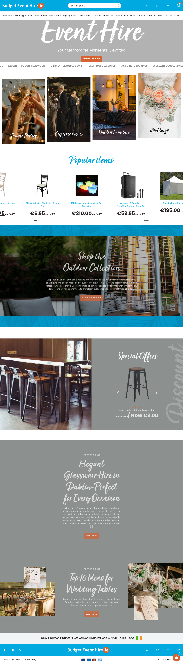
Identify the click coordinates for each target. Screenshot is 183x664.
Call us (148, 7)
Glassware (108, 15)
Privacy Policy (30, 660)
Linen (88, 15)
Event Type (20, 15)
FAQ (178, 15)
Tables (44, 15)
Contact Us (159, 7)
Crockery (97, 15)
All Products (8, 15)
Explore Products (91, 58)
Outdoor (141, 15)
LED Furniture (129, 15)
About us (151, 15)
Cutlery (118, 15)
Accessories (33, 15)
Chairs (82, 15)
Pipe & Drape (55, 15)
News (159, 15)
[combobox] (93, 5)
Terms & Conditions (11, 660)
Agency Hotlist (70, 15)
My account (169, 7)
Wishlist (180, 7)
